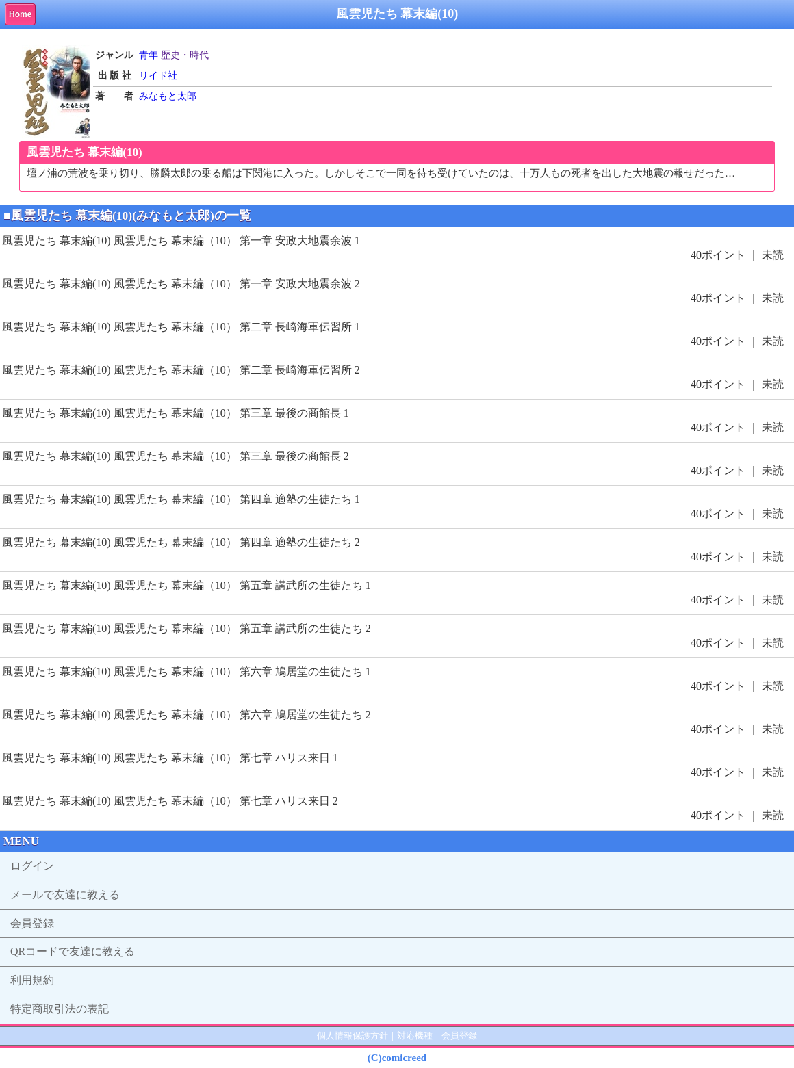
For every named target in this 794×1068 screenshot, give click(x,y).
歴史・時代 (185, 55)
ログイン (32, 866)
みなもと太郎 (167, 96)
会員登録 (32, 923)
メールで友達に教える (65, 894)
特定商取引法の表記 (59, 1009)
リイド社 (158, 75)
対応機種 (415, 1035)
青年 (148, 55)
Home (20, 14)
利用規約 (32, 980)
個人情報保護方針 (352, 1035)
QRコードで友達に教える (72, 951)
